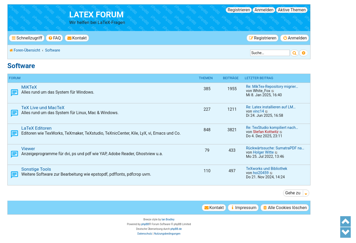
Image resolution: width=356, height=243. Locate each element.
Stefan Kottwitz (265, 132)
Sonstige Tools (36, 169)
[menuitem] (54, 38)
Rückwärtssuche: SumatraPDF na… (275, 148)
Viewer (28, 148)
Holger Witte (263, 152)
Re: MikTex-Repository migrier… (272, 86)
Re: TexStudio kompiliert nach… (272, 127)
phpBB (145, 224)
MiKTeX (29, 87)
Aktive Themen (292, 9)
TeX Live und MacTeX (42, 107)
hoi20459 (261, 173)
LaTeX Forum (96, 14)
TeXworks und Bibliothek (266, 168)
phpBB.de (176, 228)
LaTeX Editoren (36, 128)
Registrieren (239, 9)
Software (21, 66)
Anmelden (263, 9)
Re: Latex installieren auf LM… (271, 107)
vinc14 (258, 111)
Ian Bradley (168, 219)
